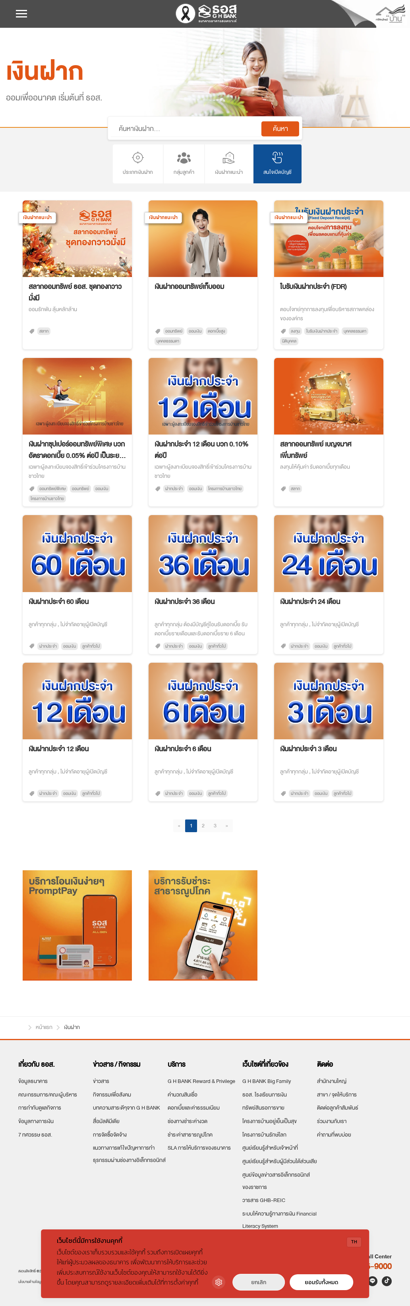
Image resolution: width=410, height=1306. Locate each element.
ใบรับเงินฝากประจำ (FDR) (313, 286)
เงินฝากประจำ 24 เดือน (310, 602)
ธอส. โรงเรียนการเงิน (264, 1094)
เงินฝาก (72, 1027)
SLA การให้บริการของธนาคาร (199, 1147)
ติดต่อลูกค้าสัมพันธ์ (337, 1107)
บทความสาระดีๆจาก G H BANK (126, 1107)
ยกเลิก (258, 1282)
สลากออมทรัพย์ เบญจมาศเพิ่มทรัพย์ (315, 450)
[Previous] (179, 825)
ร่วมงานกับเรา (331, 1121)
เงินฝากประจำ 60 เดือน (59, 602)
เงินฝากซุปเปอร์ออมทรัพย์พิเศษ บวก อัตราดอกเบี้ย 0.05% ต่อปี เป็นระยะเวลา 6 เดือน (77, 450)
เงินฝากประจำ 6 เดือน (183, 749)
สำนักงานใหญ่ (331, 1081)
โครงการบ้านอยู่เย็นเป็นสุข (269, 1121)
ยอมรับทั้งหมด (321, 1282)
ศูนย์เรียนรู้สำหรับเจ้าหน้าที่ (270, 1147)
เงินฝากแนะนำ (229, 163)
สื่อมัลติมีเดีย (106, 1121)
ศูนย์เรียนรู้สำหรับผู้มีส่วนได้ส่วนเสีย (279, 1161)
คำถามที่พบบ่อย (334, 1134)
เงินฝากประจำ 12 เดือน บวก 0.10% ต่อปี (201, 450)
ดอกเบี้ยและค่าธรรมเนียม (194, 1107)
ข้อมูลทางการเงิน (36, 1121)
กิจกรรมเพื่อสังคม (112, 1094)
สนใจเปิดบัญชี (277, 163)
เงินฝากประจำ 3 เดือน (308, 749)
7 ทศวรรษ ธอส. (35, 1134)
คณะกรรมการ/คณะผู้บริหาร (47, 1094)
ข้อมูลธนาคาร (33, 1081)
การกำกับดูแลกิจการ (39, 1107)
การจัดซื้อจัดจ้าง (110, 1134)
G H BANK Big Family (266, 1081)
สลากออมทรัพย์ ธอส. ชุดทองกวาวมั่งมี (75, 292)
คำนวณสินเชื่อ (182, 1094)
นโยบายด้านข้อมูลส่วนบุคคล (38, 1282)
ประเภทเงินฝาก (138, 163)
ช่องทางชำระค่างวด (187, 1121)
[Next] (227, 825)
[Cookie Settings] (218, 1282)
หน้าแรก (21, 1026)
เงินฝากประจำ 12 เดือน (59, 749)
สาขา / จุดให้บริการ (337, 1094)
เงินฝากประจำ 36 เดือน (185, 602)
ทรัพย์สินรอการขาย (263, 1107)
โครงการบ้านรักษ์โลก (264, 1134)
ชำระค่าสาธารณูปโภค (190, 1134)
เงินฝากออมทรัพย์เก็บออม (189, 286)
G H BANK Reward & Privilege (201, 1081)
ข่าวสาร (101, 1081)
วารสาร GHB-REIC (263, 1200)
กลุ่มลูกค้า (184, 163)
